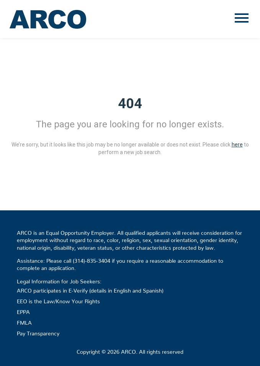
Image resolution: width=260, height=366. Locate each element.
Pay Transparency (38, 332)
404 (130, 104)
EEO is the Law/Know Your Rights (58, 300)
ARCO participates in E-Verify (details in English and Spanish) (90, 289)
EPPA (23, 310)
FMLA (24, 321)
